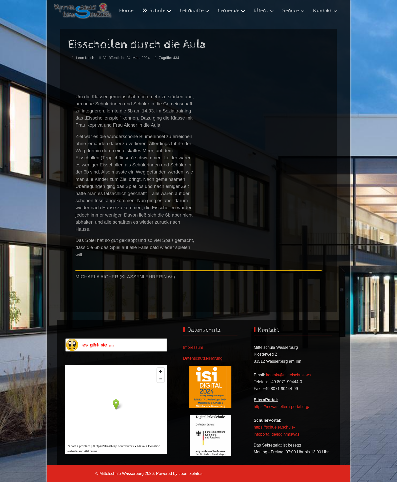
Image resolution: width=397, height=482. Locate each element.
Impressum (193, 347)
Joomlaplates (190, 473)
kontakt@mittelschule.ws (288, 375)
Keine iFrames (116, 409)
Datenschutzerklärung (203, 358)
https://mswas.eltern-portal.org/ (281, 406)
